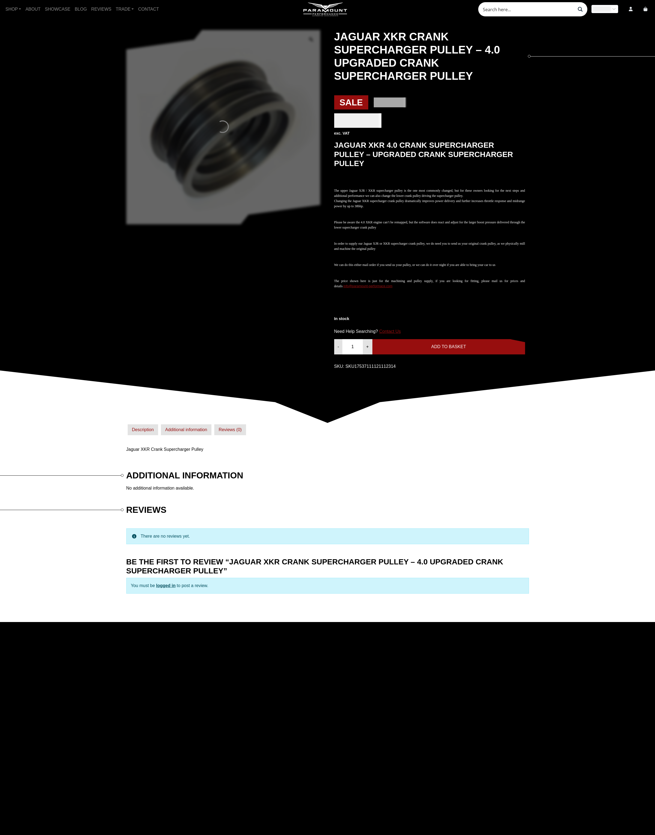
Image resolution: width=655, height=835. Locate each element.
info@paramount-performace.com (368, 286)
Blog (81, 9)
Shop (11, 9)
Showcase (57, 9)
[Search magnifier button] (580, 9)
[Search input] (527, 9)
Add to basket (448, 346)
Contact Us (390, 331)
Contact (148, 9)
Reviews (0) (230, 429)
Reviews (101, 9)
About (32, 9)
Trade (123, 9)
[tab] (143, 429)
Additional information (186, 429)
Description (143, 429)
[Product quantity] (352, 346)
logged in (165, 585)
